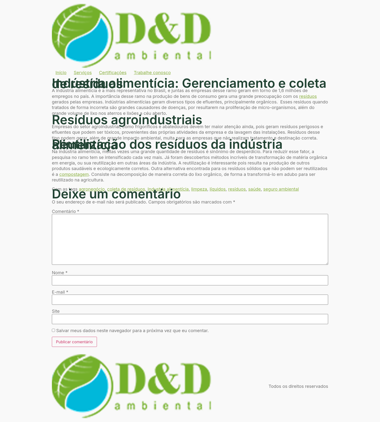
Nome (60, 273)
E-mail (60, 292)
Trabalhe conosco (152, 72)
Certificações (113, 72)
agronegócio (92, 189)
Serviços (83, 72)
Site (56, 311)
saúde (254, 189)
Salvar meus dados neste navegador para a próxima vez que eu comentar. (132, 330)
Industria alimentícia (168, 189)
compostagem (74, 174)
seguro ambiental (281, 189)
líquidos (218, 189)
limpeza (199, 189)
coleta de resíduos (126, 189)
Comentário (65, 211)
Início (60, 72)
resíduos (308, 96)
